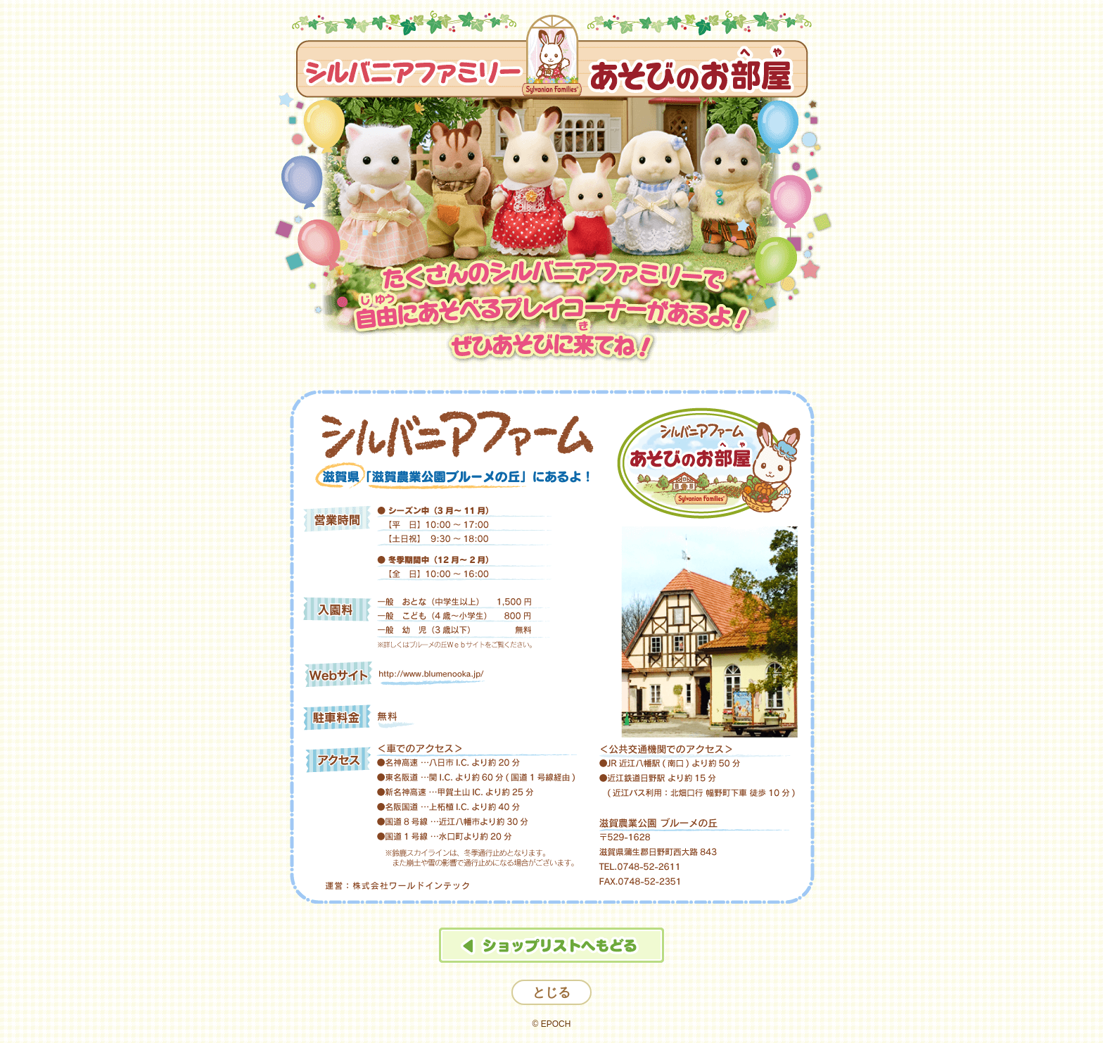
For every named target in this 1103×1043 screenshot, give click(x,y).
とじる (551, 992)
